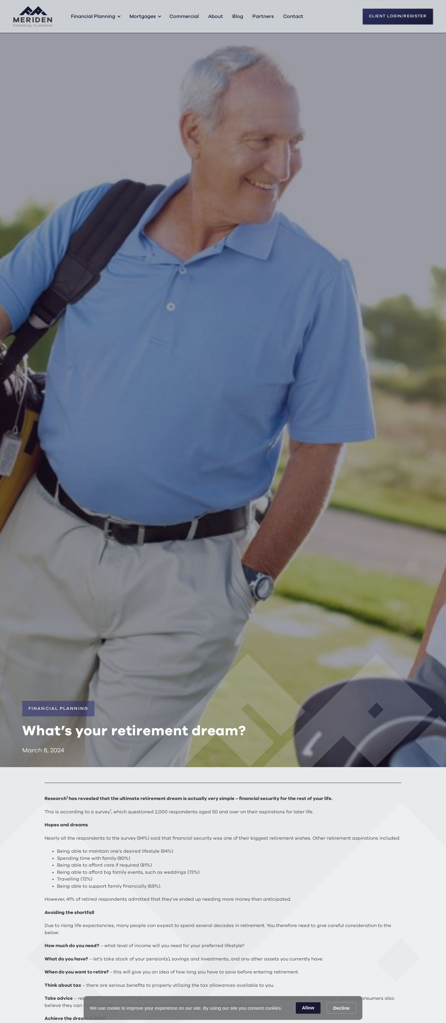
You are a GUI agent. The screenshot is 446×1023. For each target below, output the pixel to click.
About (215, 16)
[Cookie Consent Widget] (223, 1008)
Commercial (184, 16)
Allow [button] (308, 1007)
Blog (237, 16)
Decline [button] (341, 1008)
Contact (293, 16)
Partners (263, 16)
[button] (95, 16)
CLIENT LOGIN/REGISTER (397, 16)
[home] (32, 16)
